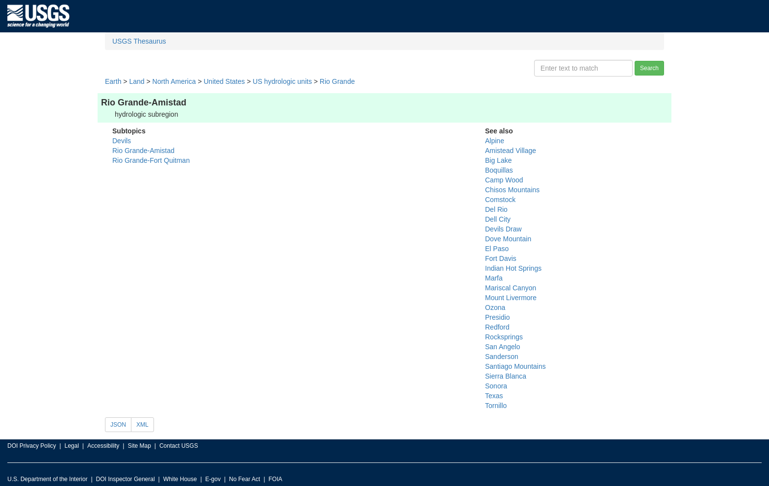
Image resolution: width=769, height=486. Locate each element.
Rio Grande (337, 81)
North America (174, 81)
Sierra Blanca (505, 376)
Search (649, 68)
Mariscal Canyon (510, 288)
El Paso (497, 249)
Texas (494, 396)
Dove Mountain (508, 239)
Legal (71, 445)
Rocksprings (504, 337)
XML (142, 424)
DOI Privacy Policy (31, 445)
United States (224, 81)
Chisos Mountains (512, 190)
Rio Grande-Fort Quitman (151, 160)
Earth (113, 81)
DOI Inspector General (125, 479)
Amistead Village (510, 150)
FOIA (275, 479)
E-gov (213, 479)
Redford (497, 327)
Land (136, 81)
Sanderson (501, 356)
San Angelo (502, 347)
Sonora (496, 386)
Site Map (139, 445)
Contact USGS (178, 445)
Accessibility (103, 445)
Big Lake (498, 160)
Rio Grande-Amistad (143, 150)
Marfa (494, 278)
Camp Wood (504, 180)
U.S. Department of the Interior (47, 479)
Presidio (497, 317)
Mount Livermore (511, 298)
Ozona (495, 307)
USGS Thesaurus (139, 41)
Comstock (500, 200)
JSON (118, 424)
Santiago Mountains (515, 366)
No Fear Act (244, 479)
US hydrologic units (282, 81)
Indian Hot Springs (513, 268)
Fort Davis (500, 258)
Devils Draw (503, 229)
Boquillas (499, 170)
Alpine (494, 141)
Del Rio (496, 209)
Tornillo (496, 405)
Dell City (498, 219)
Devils (121, 141)
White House (180, 479)
